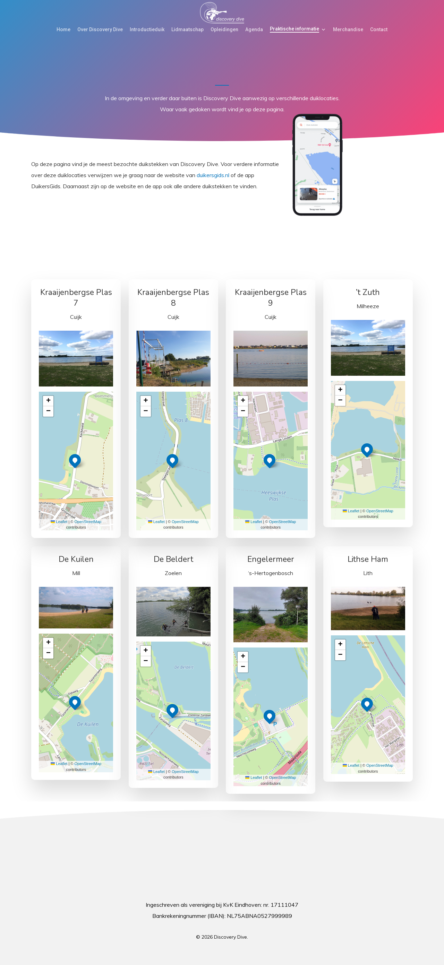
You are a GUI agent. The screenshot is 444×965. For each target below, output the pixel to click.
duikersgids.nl (213, 175)
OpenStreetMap (88, 522)
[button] (75, 460)
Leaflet (59, 522)
